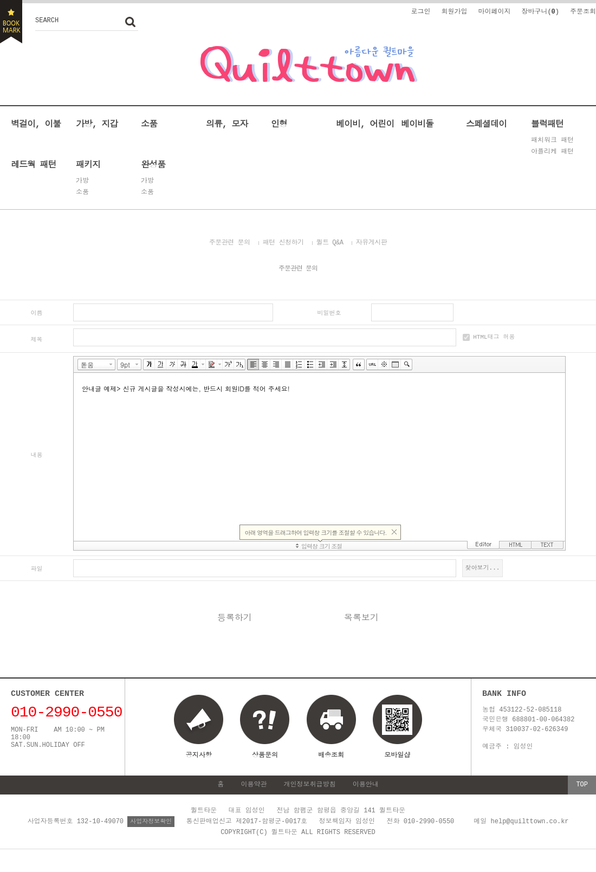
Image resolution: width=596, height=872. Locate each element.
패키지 (88, 164)
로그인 (420, 11)
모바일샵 (397, 733)
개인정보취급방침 (310, 786)
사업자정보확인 (151, 822)
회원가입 (454, 11)
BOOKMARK (11, 21)
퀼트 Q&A (330, 242)
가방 (82, 181)
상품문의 (265, 755)
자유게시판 (371, 242)
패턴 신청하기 (283, 242)
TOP (582, 786)
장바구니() (540, 11)
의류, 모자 (227, 124)
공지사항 (199, 755)
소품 (149, 124)
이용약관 (254, 786)
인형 (279, 124)
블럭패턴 (547, 124)
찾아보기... (482, 568)
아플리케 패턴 (552, 152)
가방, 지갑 (97, 124)
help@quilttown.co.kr (530, 822)
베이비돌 (417, 124)
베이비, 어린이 (365, 124)
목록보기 (361, 619)
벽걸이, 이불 (36, 124)
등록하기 (234, 619)
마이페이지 (494, 11)
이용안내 (366, 786)
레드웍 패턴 (33, 164)
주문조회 (583, 11)
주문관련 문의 (229, 242)
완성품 (153, 164)
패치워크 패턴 (552, 140)
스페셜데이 (486, 124)
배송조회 (331, 755)
